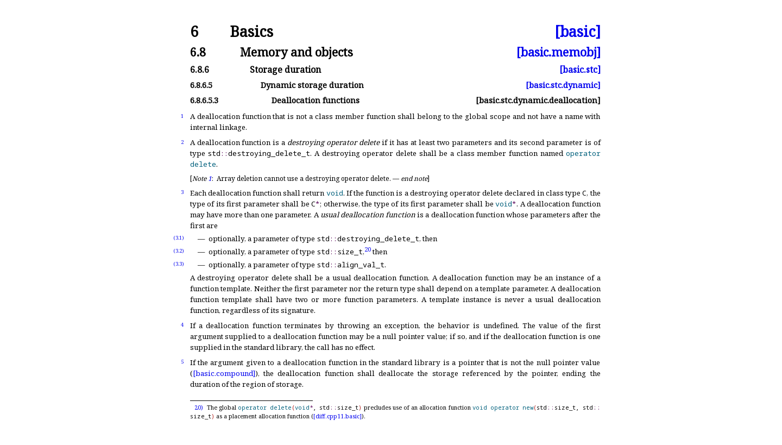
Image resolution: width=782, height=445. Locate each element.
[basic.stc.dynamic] (563, 85)
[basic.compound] (224, 373)
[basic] (577, 31)
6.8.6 (199, 69)
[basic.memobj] (558, 52)
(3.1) (179, 237)
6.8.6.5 (201, 85)
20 (367, 249)
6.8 (198, 52)
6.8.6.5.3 (204, 100)
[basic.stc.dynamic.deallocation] (538, 100)
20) (198, 407)
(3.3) (179, 263)
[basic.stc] (580, 69)
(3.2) (179, 250)
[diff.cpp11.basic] (337, 416)
